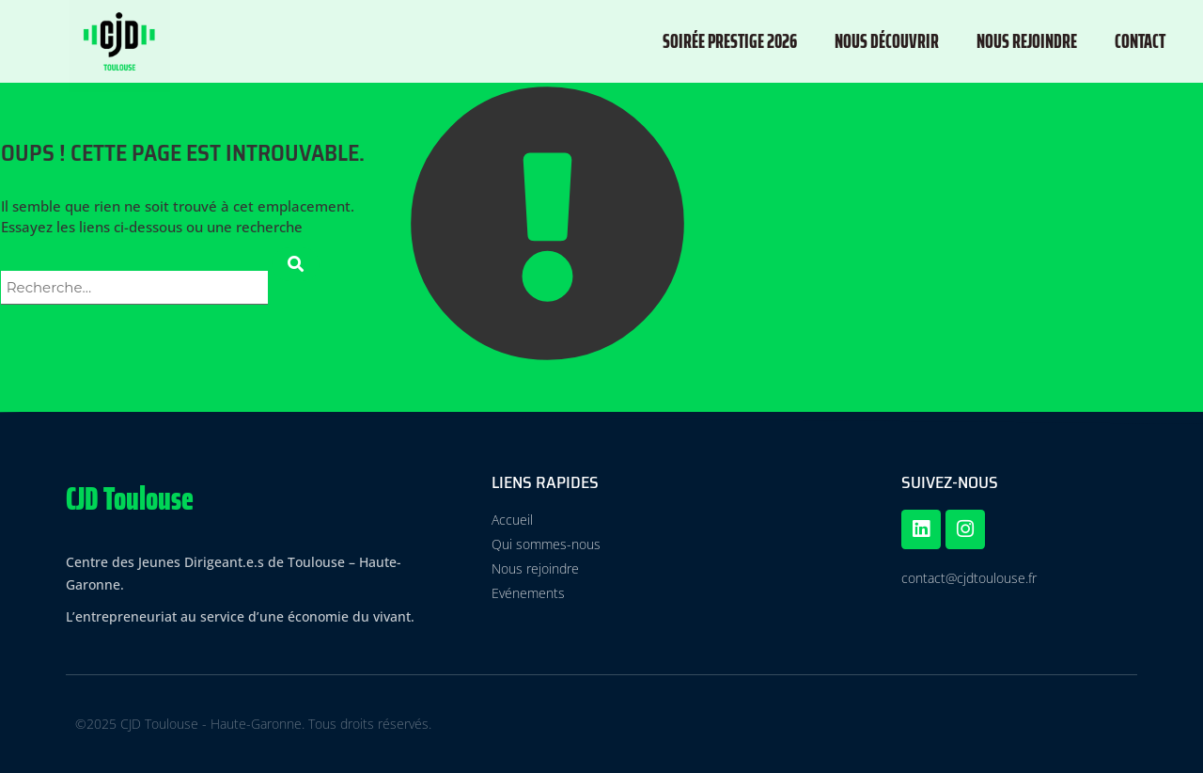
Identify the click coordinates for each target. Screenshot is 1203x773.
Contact (1140, 40)
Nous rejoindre (1026, 40)
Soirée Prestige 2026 (730, 40)
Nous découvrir (887, 40)
